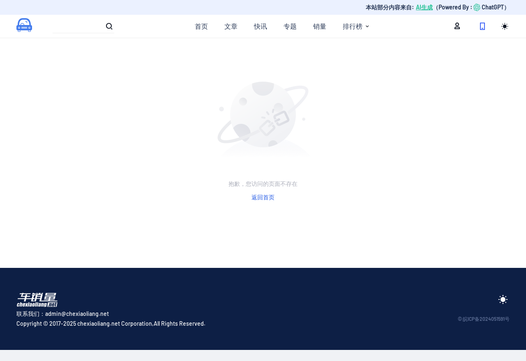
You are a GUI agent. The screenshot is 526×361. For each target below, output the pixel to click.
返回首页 (263, 197)
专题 (290, 26)
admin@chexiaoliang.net (77, 313)
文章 (231, 26)
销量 (319, 26)
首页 (201, 26)
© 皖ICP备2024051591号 (484, 319)
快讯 (260, 26)
